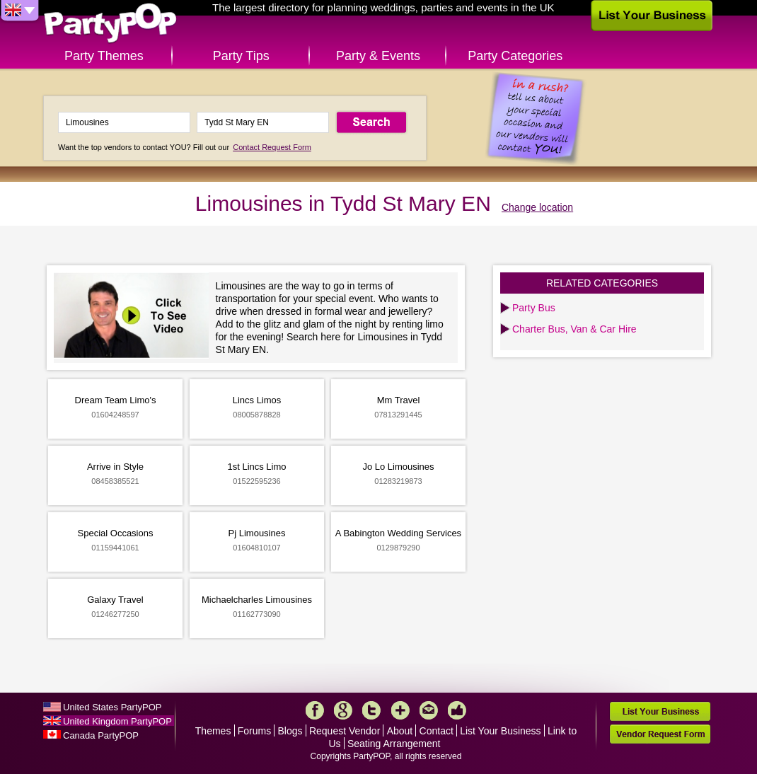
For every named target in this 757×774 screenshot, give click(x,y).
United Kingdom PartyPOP (117, 721)
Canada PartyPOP (101, 735)
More (400, 710)
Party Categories (515, 56)
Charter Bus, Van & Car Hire (574, 329)
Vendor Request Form (660, 734)
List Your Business (500, 731)
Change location (537, 207)
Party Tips (241, 56)
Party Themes (104, 56)
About (400, 731)
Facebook (315, 710)
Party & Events (378, 56)
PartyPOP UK (110, 24)
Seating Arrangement (394, 743)
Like (457, 710)
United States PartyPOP (112, 707)
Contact (436, 731)
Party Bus (533, 307)
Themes (213, 731)
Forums (254, 731)
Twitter (371, 710)
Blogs (290, 731)
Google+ (343, 710)
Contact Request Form (272, 147)
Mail (429, 710)
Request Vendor (344, 731)
